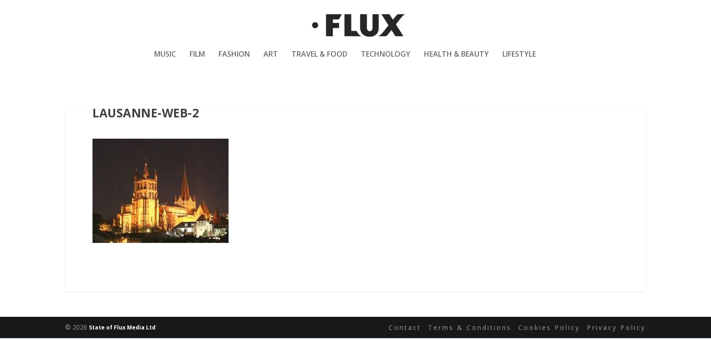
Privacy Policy (616, 328)
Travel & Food (319, 60)
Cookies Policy (549, 328)
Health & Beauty (456, 60)
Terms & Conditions (469, 328)
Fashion (234, 60)
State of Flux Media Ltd (122, 328)
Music (165, 60)
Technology (385, 60)
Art (270, 60)
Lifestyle (519, 60)
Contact (405, 328)
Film (197, 60)
